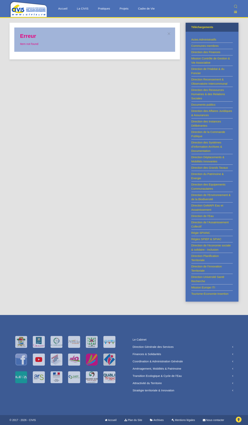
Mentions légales (183, 420)
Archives (157, 420)
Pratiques (104, 8)
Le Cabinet (140, 339)
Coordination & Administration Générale (158, 361)
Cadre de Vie (146, 8)
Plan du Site (133, 420)
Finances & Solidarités (147, 354)
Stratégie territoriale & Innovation (153, 390)
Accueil (62, 8)
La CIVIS (82, 8)
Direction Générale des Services (153, 346)
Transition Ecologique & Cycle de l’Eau (157, 375)
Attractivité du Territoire (147, 383)
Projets (124, 8)
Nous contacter (213, 420)
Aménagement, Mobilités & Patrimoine (157, 368)
